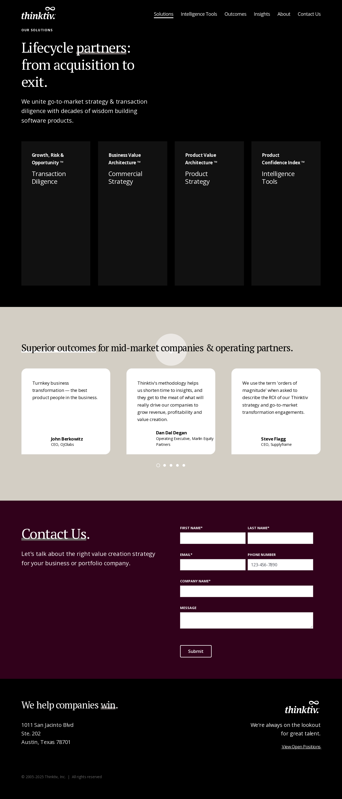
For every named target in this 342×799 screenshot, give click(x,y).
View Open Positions (301, 747)
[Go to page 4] (177, 465)
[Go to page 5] (183, 465)
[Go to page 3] (171, 465)
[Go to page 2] (164, 465)
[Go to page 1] (158, 465)
